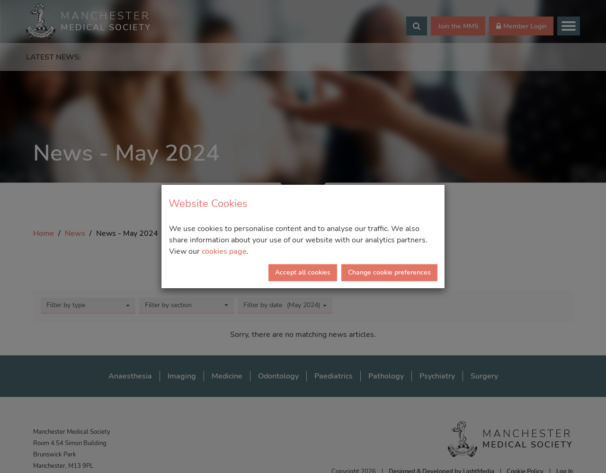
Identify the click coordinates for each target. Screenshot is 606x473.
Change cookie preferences (389, 272)
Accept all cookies (302, 272)
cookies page (224, 251)
